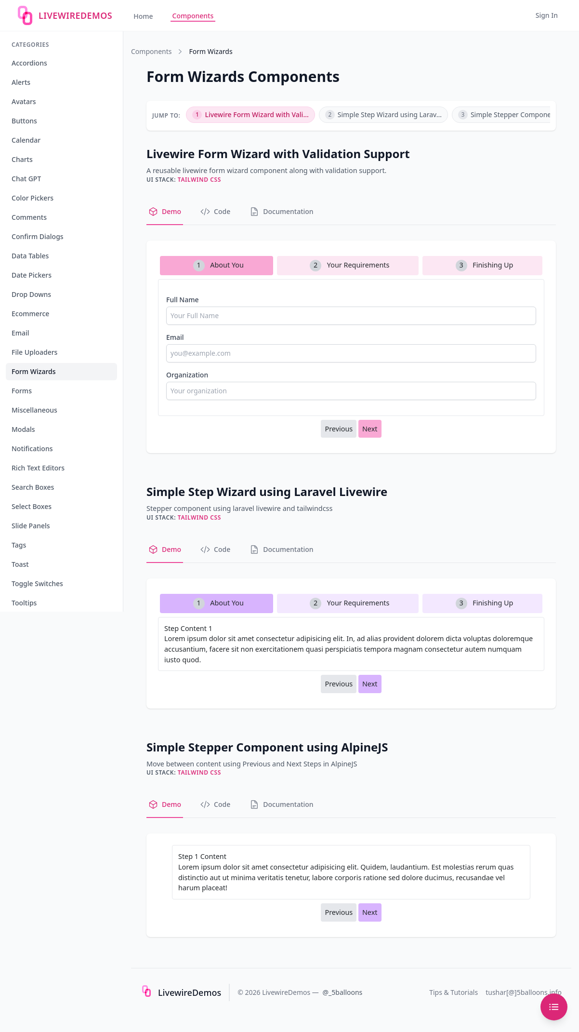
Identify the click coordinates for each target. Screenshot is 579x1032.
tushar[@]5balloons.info (524, 992)
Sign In (547, 15)
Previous (339, 428)
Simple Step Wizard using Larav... (383, 115)
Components (193, 15)
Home (143, 16)
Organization (187, 374)
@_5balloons (343, 992)
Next (370, 428)
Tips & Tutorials (453, 992)
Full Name (182, 299)
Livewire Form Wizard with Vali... (250, 115)
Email (175, 337)
